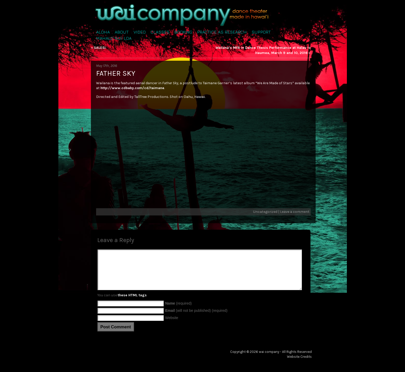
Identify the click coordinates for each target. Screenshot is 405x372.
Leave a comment (294, 212)
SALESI (100, 47)
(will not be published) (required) (196, 318)
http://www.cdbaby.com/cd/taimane (132, 88)
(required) (178, 311)
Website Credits (299, 364)
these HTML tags (132, 303)
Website (171, 325)
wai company (269, 359)
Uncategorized (265, 212)
